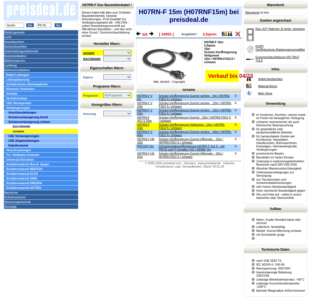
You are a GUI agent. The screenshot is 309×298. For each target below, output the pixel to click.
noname (89, 53)
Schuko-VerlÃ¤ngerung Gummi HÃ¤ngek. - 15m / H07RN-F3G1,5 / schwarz (191, 140)
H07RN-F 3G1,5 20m (144, 119)
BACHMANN (92, 59)
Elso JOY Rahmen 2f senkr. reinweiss (280, 28)
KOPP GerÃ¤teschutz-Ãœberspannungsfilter (280, 48)
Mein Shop (265, 93)
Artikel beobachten (270, 79)
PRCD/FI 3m (145, 146)
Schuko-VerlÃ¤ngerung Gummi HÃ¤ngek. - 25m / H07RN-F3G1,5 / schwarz (191, 155)
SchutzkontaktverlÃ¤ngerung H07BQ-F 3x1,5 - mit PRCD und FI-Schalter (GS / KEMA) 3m (191, 148)
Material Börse (267, 86)
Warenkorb (252, 12)
